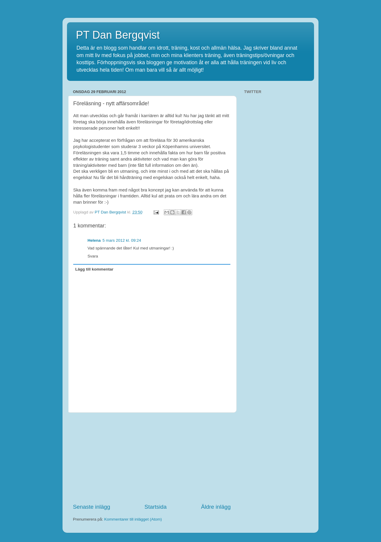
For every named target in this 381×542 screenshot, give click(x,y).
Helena (94, 240)
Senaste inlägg (91, 507)
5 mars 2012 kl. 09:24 (121, 240)
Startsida (155, 507)
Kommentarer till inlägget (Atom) (133, 519)
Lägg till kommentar (94, 269)
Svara (93, 256)
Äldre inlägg (216, 507)
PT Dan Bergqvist (118, 35)
